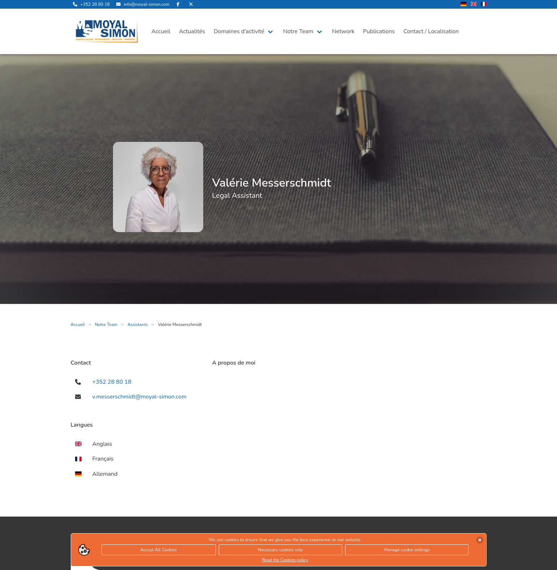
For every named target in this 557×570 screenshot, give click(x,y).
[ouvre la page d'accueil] (106, 31)
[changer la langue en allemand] (463, 4)
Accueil (161, 31)
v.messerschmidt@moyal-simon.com (139, 397)
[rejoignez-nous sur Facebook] (178, 4)
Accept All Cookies (158, 550)
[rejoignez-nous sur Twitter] (191, 4)
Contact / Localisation (431, 31)
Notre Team (298, 31)
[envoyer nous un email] (141, 4)
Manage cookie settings (407, 550)
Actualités (192, 31)
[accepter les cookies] (479, 540)
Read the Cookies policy (285, 560)
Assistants (137, 324)
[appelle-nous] (90, 4)
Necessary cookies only (280, 550)
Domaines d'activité (239, 31)
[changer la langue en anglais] (474, 4)
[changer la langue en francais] (484, 4)
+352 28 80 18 (111, 382)
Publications (379, 31)
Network (343, 31)
